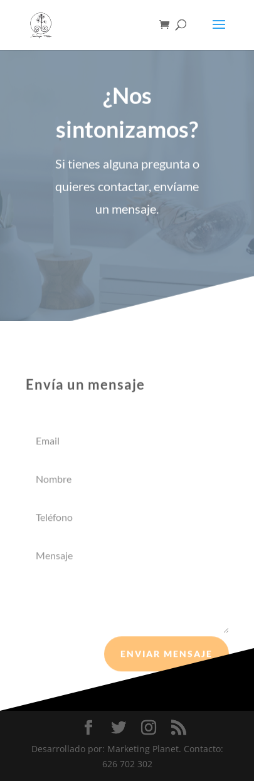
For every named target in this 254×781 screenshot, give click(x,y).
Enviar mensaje (166, 655)
